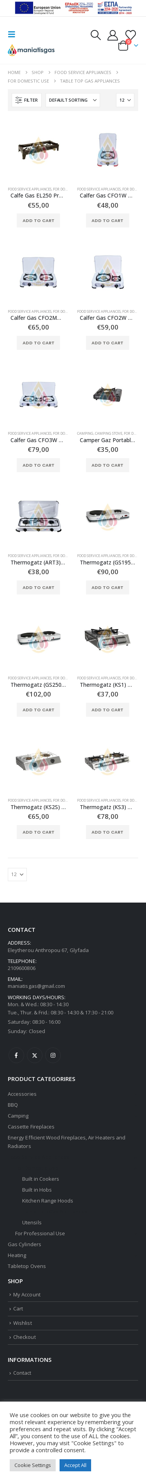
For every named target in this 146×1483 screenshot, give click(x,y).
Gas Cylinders (24, 1244)
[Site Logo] (31, 50)
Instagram (53, 1055)
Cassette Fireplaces (31, 1126)
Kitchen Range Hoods (47, 1200)
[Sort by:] (73, 100)
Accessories (22, 1093)
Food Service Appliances (29, 189)
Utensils (32, 1222)
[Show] (125, 100)
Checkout (24, 1336)
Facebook (16, 1055)
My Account (26, 1294)
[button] (14, 34)
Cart (18, 1308)
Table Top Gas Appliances (54, 1211)
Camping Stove (108, 433)
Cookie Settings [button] (32, 1465)
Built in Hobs (37, 1189)
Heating (17, 1255)
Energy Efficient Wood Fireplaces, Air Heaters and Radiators (66, 1142)
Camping (85, 433)
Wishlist (22, 1322)
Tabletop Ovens (27, 1266)
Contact (22, 1372)
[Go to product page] (38, 149)
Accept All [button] (75, 1465)
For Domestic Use (68, 189)
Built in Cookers (40, 1178)
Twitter (34, 1055)
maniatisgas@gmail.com (36, 985)
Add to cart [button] (39, 220)
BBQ (13, 1104)
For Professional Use (40, 1233)
